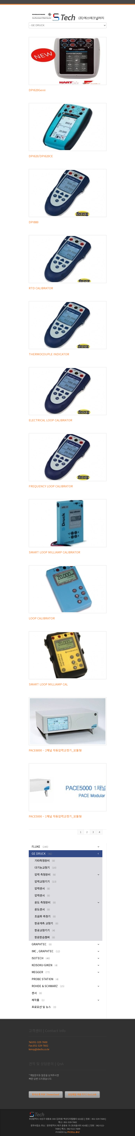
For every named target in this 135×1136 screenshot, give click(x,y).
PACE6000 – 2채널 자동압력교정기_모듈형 (55, 750)
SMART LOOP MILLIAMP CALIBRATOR (54, 552)
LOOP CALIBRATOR (42, 618)
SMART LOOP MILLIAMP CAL (48, 684)
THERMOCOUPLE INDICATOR (49, 354)
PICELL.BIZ (73, 1131)
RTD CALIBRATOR (41, 288)
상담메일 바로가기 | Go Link (82, 1094)
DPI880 (33, 222)
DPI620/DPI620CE (41, 156)
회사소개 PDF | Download (45, 1094)
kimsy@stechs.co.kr (39, 1049)
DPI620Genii (37, 90)
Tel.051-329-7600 (38, 1042)
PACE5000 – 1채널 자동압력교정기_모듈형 (55, 816)
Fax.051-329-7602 (38, 1045)
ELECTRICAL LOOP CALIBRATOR (50, 420)
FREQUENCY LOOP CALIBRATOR (51, 486)
